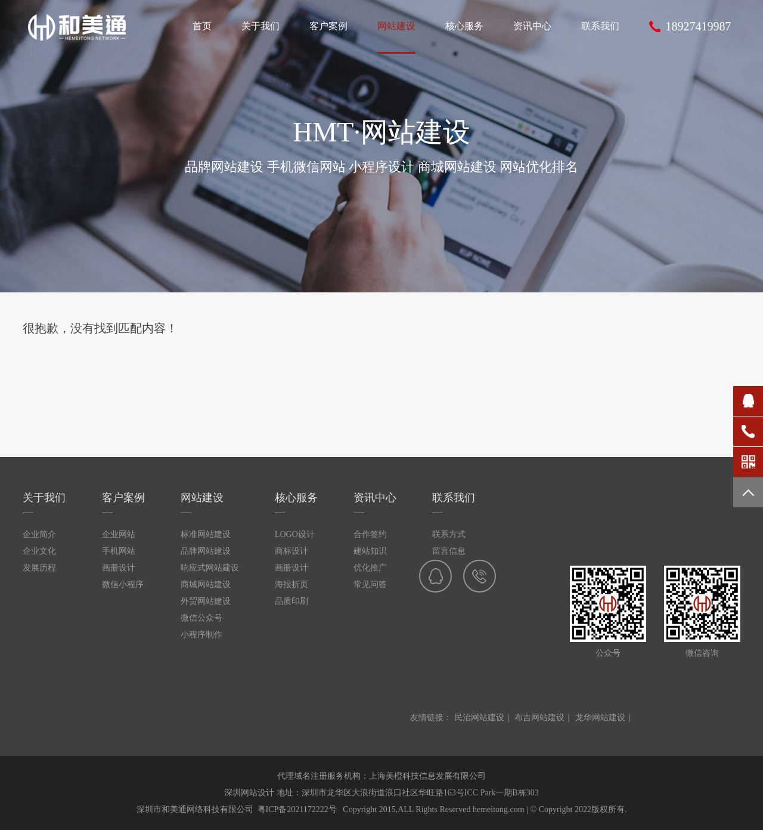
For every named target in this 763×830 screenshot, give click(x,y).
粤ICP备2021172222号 (297, 809)
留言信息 (449, 551)
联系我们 (453, 498)
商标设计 (291, 551)
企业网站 (118, 534)
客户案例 (123, 498)
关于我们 (44, 498)
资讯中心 (374, 498)
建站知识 (370, 551)
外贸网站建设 (206, 601)
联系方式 (449, 534)
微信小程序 (123, 584)
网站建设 (202, 498)
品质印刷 (291, 601)
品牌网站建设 (206, 551)
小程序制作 (201, 634)
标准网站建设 (206, 534)
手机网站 (118, 551)
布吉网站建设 (539, 717)
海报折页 (291, 584)
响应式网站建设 (210, 567)
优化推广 (370, 567)
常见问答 (370, 584)
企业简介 (39, 534)
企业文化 (39, 551)
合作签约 (370, 534)
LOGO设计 (295, 534)
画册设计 (118, 567)
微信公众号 (201, 617)
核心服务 (296, 498)
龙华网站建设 (600, 717)
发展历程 (39, 567)
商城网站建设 (206, 584)
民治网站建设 (479, 717)
